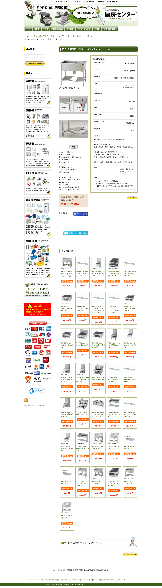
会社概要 (89, 580)
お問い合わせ (121, 580)
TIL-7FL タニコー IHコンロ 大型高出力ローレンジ (82, 379)
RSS (33, 405)
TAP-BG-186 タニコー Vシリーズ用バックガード (130, 274)
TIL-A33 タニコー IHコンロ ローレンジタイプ (98, 274)
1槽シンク (70, 36)
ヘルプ (83, 580)
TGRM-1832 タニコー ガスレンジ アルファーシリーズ (98, 414)
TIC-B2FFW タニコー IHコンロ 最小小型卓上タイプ (113, 274)
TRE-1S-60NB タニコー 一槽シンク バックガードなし (82, 483)
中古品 (43, 580)
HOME (29, 36)
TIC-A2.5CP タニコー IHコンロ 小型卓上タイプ (129, 308)
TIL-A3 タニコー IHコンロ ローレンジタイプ (130, 345)
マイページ (96, 580)
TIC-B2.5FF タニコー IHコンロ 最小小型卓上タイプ (66, 308)
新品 (35, 36)
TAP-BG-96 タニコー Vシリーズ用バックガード (130, 379)
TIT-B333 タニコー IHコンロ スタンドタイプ (82, 449)
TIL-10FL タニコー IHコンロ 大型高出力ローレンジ (67, 414)
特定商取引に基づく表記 (108, 580)
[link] (37, 392)
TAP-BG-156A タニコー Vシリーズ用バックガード (82, 308)
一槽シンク (90, 36)
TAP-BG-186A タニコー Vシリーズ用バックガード (130, 414)
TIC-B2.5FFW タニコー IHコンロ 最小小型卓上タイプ (113, 483)
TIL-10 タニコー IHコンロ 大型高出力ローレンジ (67, 379)
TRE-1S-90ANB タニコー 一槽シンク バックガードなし (66, 274)
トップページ (31, 580)
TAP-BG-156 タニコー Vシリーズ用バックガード (114, 379)
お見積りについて (51, 580)
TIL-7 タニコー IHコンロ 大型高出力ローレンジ (114, 345)
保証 (66, 580)
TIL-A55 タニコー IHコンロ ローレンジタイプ (67, 449)
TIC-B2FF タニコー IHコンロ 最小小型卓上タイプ (98, 345)
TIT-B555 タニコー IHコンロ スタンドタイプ (114, 414)
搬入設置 (61, 580)
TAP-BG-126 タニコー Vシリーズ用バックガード (82, 274)
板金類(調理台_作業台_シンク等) (51, 36)
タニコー (80, 36)
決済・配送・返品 (74, 580)
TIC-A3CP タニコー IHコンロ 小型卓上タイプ (67, 345)
